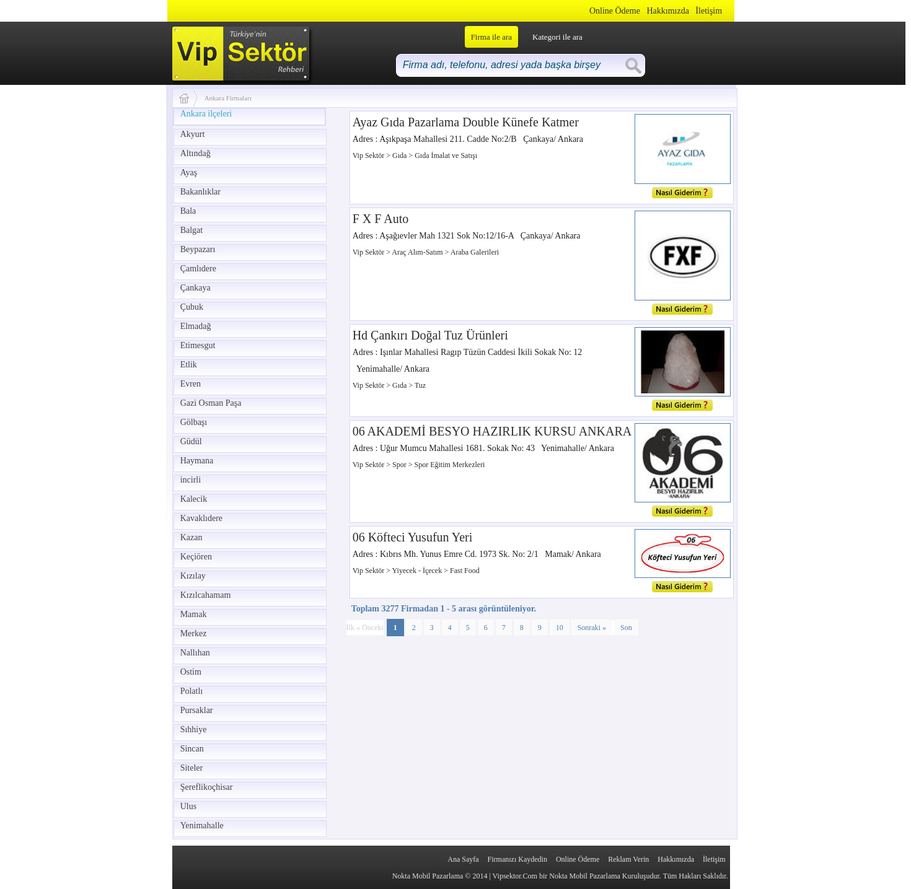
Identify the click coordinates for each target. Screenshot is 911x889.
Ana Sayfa (462, 859)
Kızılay (193, 575)
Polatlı (191, 691)
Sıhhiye (193, 729)
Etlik (188, 364)
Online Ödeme (614, 10)
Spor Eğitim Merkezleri (449, 464)
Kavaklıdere (201, 518)
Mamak (193, 614)
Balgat (191, 230)
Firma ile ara (491, 37)
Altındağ (195, 153)
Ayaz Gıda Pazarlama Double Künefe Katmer (466, 122)
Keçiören (196, 556)
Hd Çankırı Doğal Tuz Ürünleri (430, 335)
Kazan (191, 537)
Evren (190, 383)
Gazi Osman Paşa (211, 403)
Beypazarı (198, 249)
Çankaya (195, 287)
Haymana (197, 460)
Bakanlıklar (200, 191)
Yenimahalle (202, 825)
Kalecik (194, 499)
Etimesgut (198, 345)
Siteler (191, 768)
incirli (190, 479)
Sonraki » (592, 627)
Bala (188, 211)
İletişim (708, 10)
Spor (400, 464)
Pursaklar (196, 710)
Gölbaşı (194, 422)
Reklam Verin (628, 859)
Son (626, 627)
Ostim (190, 672)
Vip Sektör (370, 155)
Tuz (420, 385)
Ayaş (189, 172)
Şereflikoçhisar (206, 787)
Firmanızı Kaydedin (517, 859)
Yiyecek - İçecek (418, 570)
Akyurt (192, 134)
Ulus (188, 806)
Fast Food (465, 570)
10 (559, 627)
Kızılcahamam (205, 595)
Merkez (193, 633)
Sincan (192, 748)
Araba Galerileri (475, 252)
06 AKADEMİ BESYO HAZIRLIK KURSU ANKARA (492, 431)
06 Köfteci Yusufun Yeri (413, 537)
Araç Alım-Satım (418, 252)
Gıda (400, 155)
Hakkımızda (667, 10)
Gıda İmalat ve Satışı (446, 155)
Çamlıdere (198, 268)
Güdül (191, 441)
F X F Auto (381, 219)
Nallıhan (195, 652)
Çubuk (191, 307)
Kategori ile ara (557, 37)
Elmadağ (195, 326)
